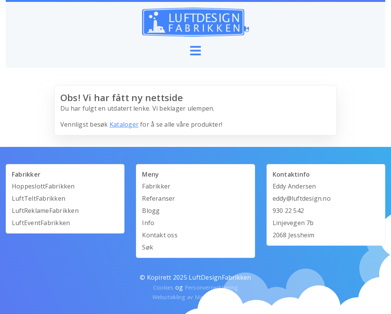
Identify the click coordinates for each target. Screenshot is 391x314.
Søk (147, 247)
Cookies (163, 287)
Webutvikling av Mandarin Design (195, 297)
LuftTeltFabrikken (38, 198)
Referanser (158, 198)
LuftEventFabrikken (41, 223)
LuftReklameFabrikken (45, 210)
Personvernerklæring (211, 287)
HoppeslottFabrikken (43, 186)
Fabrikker (156, 186)
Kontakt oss (160, 235)
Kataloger (124, 124)
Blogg (151, 210)
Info (148, 223)
